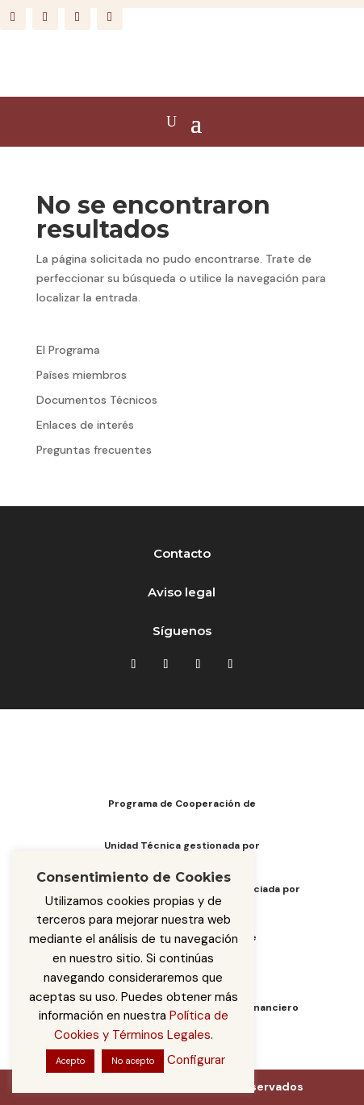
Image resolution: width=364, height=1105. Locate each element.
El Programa (68, 350)
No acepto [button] (132, 1060)
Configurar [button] (196, 1060)
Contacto (182, 553)
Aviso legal (181, 592)
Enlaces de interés (85, 424)
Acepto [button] (70, 1060)
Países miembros (81, 375)
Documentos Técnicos (96, 400)
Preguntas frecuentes (94, 449)
